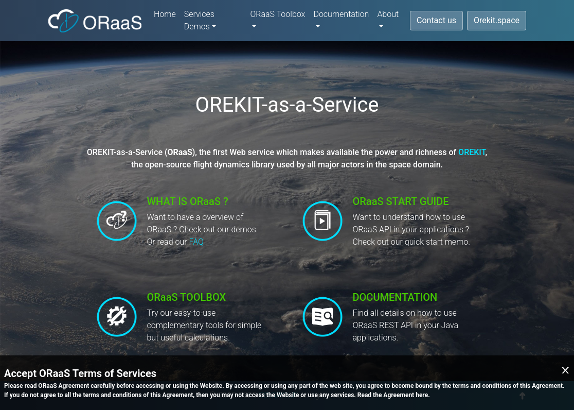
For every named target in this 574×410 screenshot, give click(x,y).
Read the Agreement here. (393, 395)
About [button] (388, 14)
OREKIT (471, 152)
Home (165, 14)
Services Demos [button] (199, 20)
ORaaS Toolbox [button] (277, 14)
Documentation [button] (341, 14)
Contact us (436, 20)
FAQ (196, 242)
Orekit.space (496, 20)
